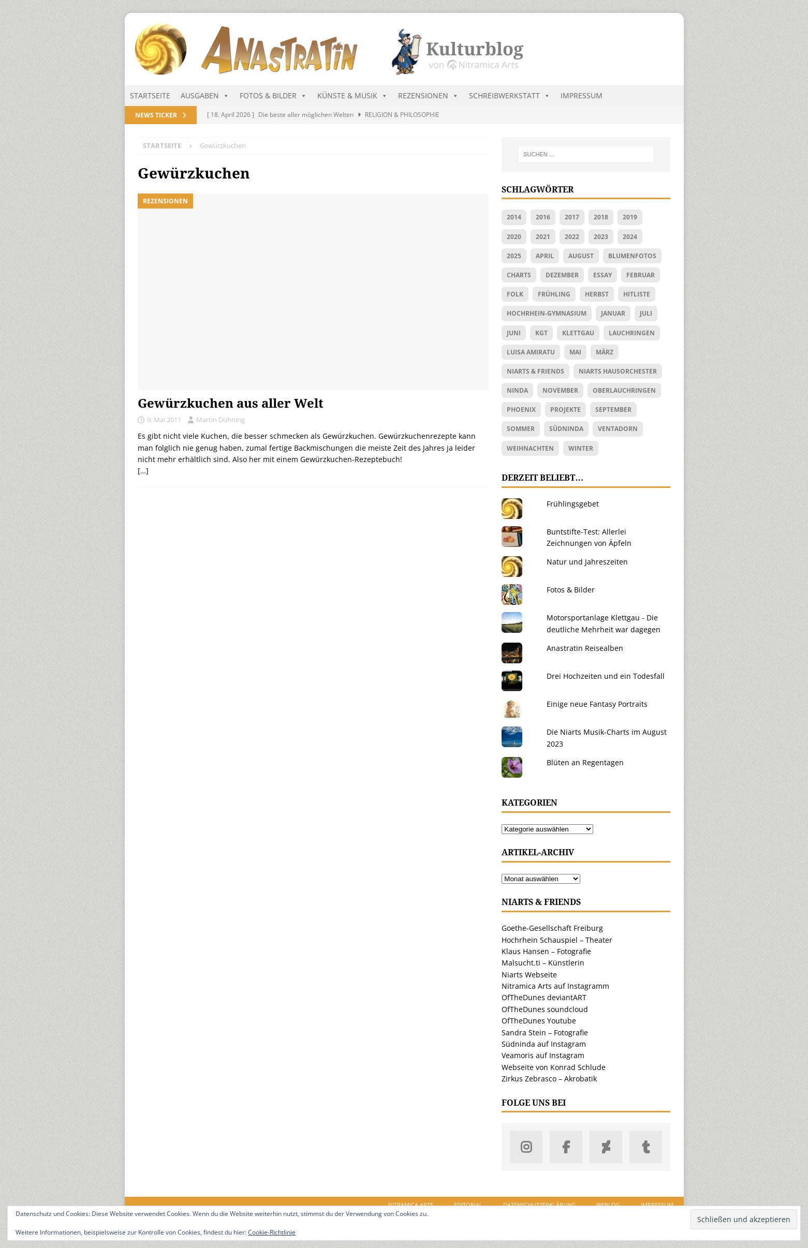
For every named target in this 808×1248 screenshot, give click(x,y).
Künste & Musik (352, 95)
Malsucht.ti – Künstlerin (543, 963)
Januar (613, 313)
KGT (541, 333)
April (545, 255)
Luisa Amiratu (531, 352)
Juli (646, 313)
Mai (575, 352)
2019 (630, 217)
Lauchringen (632, 333)
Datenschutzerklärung (539, 1205)
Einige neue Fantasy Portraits (597, 704)
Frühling (554, 294)
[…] (143, 471)
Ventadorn (618, 428)
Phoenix (521, 409)
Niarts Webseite (529, 974)
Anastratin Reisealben (585, 648)
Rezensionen (428, 95)
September (613, 409)
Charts (519, 275)
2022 (572, 236)
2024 (630, 236)
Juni (514, 333)
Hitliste (636, 294)
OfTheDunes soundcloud (545, 1009)
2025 (514, 255)
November (560, 390)
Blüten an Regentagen (585, 762)
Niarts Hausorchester (618, 371)
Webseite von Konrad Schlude (554, 1067)
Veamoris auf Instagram (543, 1055)
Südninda (566, 428)
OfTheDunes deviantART (544, 997)
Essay (602, 275)
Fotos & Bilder (273, 95)
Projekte (565, 409)
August (581, 255)
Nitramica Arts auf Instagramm (555, 986)
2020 (514, 236)
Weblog (608, 1205)
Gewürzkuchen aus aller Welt (231, 403)
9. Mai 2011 (164, 419)
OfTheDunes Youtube (539, 1021)
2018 (601, 217)
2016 (543, 217)
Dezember (562, 275)
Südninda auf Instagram (544, 1044)
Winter (580, 448)
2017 (572, 217)
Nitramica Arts (410, 1205)
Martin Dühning (220, 419)
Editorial (468, 1205)
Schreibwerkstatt (509, 95)
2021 (543, 236)
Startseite (150, 95)
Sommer (521, 428)
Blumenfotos (632, 255)
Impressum (582, 95)
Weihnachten (530, 448)
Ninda (517, 390)
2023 (601, 236)
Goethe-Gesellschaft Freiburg (552, 928)
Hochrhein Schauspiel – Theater (557, 940)
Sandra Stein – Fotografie (545, 1032)
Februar (640, 275)
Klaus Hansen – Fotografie (546, 951)
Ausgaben (205, 95)
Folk (515, 294)
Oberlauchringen (624, 390)
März (604, 352)
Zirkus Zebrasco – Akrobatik (549, 1078)
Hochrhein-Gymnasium (546, 313)
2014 (514, 217)
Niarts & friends (535, 371)
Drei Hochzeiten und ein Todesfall (606, 676)
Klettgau (578, 333)
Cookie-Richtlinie (272, 1232)
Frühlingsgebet (573, 504)
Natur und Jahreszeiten (587, 562)
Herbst (597, 294)
